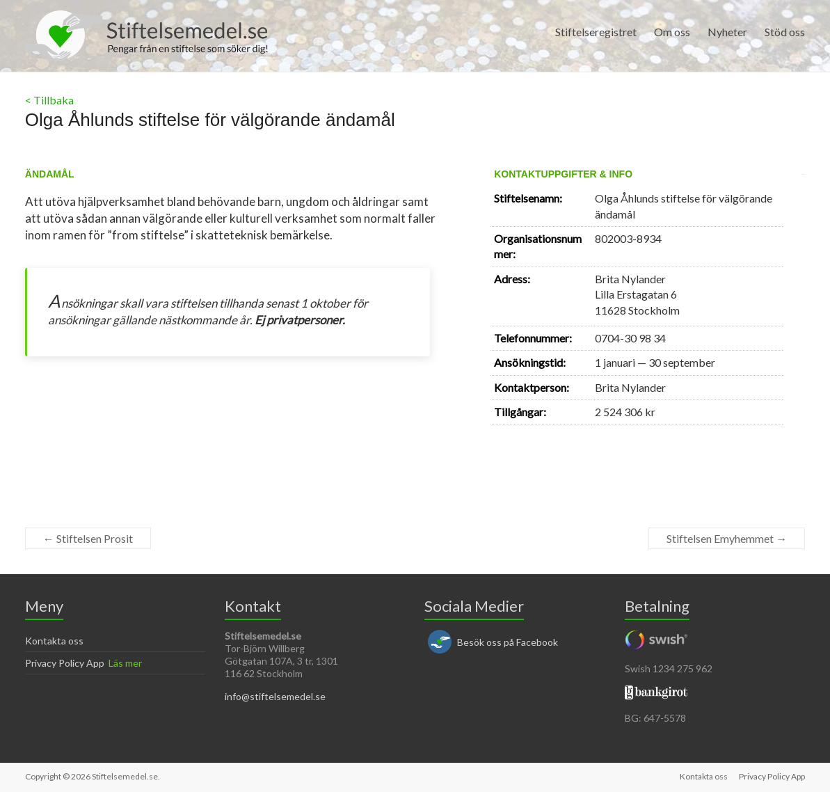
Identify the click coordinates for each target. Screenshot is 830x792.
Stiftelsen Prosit (88, 538)
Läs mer (125, 663)
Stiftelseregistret (596, 31)
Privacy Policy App (64, 663)
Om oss (672, 31)
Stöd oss (785, 31)
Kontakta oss (54, 641)
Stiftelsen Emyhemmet (727, 538)
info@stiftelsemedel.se (275, 696)
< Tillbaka (49, 99)
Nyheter (727, 31)
